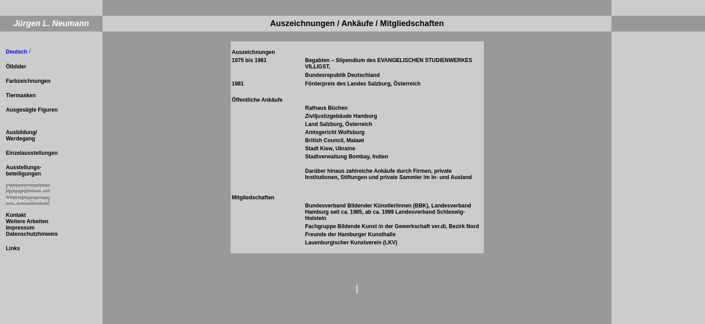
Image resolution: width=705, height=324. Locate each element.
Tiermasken (21, 95)
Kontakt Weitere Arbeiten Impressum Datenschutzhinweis (32, 224)
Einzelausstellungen (32, 153)
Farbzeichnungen (28, 81)
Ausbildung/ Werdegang (21, 135)
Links (13, 248)
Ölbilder (16, 66)
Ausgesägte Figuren (32, 110)
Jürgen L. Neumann (51, 23)
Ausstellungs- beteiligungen (23, 170)
